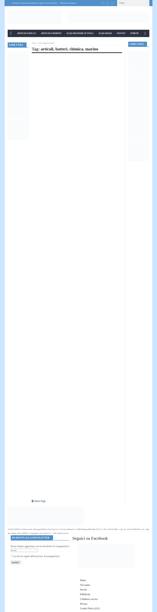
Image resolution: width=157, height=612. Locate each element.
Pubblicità (85, 594)
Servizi (83, 589)
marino (91, 49)
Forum (134, 33)
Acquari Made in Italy (80, 33)
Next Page (40, 501)
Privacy (84, 604)
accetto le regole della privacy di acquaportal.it (35, 556)
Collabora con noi (89, 599)
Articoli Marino (51, 33)
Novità (121, 33)
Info (12, 41)
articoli (47, 49)
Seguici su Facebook (90, 538)
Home (34, 43)
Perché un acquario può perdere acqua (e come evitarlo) (35, 3)
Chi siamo (85, 585)
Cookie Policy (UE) (90, 608)
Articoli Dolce (26, 33)
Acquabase (105, 33)
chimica (76, 49)
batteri (61, 49)
